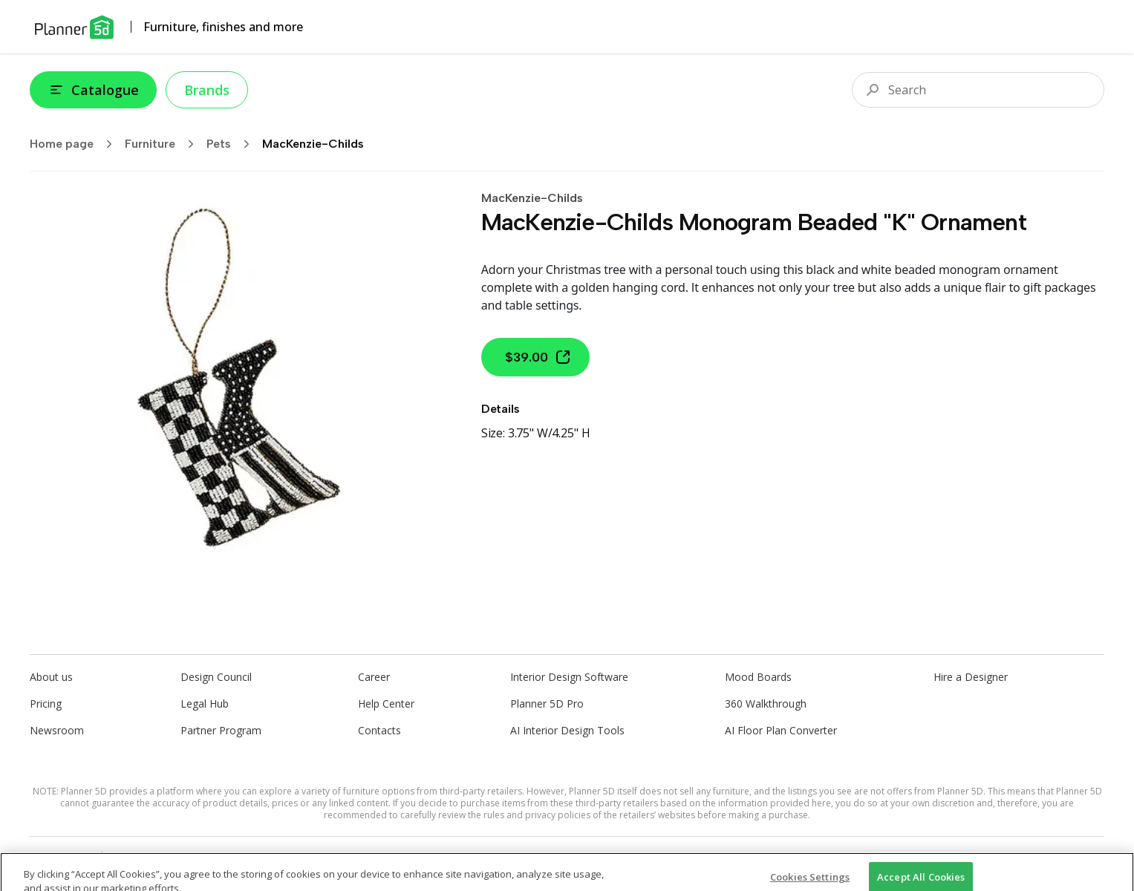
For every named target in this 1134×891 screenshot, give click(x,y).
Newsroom (57, 730)
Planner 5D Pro (547, 703)
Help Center (386, 703)
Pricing (46, 703)
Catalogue (93, 90)
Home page (76, 144)
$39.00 (538, 357)
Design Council (216, 677)
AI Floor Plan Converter (781, 730)
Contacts (379, 730)
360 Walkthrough (765, 703)
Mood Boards (758, 677)
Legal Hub (204, 703)
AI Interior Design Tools (567, 730)
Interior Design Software (569, 677)
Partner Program (220, 730)
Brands (206, 90)
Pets (232, 144)
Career (374, 677)
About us (51, 677)
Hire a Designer (970, 677)
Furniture (164, 144)
